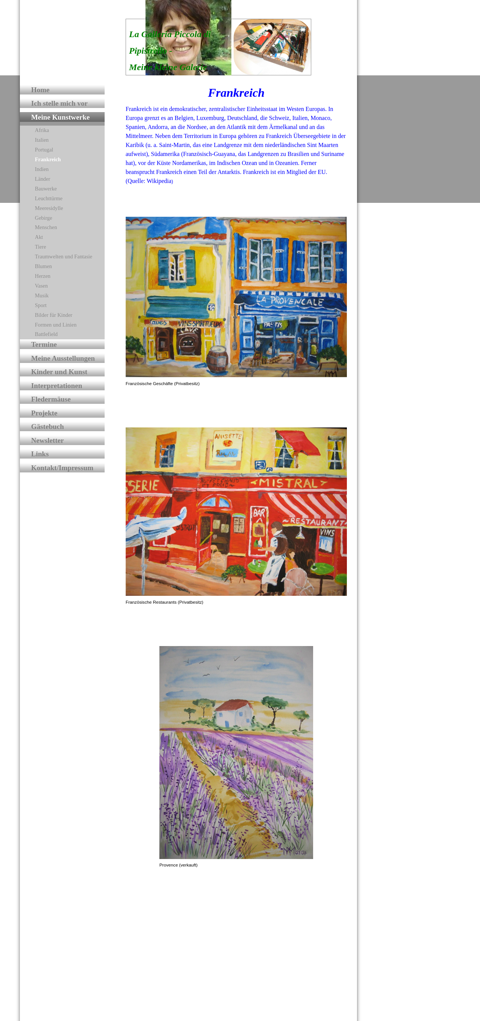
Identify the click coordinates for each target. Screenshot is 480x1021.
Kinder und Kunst (59, 372)
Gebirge (43, 218)
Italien (42, 140)
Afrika (42, 130)
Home (40, 90)
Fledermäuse (51, 399)
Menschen (46, 227)
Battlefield (46, 334)
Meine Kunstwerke (60, 117)
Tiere (40, 247)
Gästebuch (47, 426)
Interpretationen (56, 386)
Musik (42, 295)
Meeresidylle (49, 208)
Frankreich (48, 159)
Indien (42, 169)
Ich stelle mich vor (59, 103)
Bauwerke (46, 189)
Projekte (44, 413)
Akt (39, 237)
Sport (40, 305)
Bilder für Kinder (53, 315)
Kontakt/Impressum (62, 468)
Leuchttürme (49, 198)
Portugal (44, 150)
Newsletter (47, 440)
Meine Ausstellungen (63, 358)
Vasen (41, 286)
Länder (42, 179)
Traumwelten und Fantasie (63, 256)
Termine (44, 344)
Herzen (43, 276)
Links (40, 454)
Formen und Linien (55, 325)
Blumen (43, 266)
